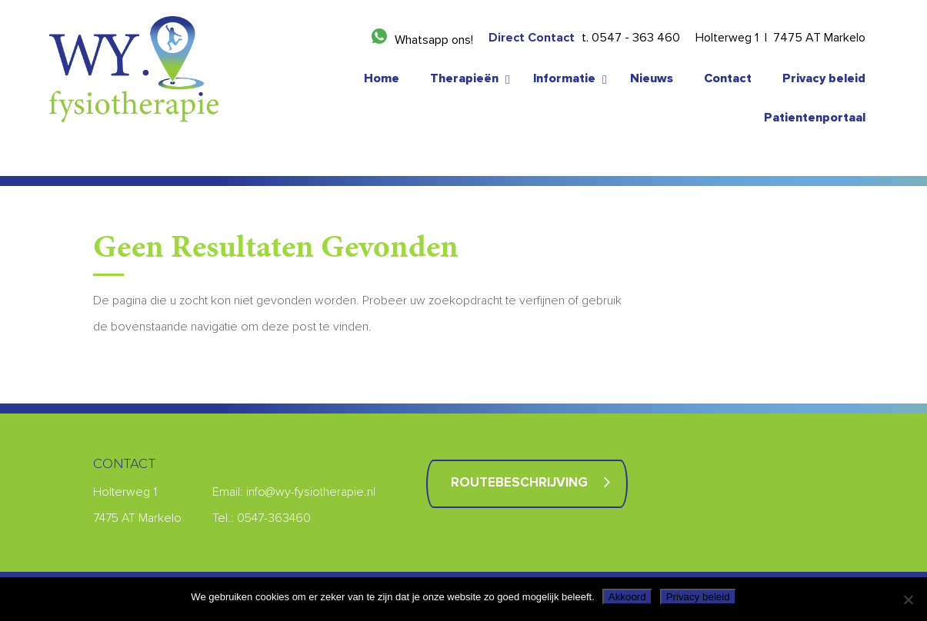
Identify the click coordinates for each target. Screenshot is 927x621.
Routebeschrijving (519, 483)
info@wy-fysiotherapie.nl (310, 492)
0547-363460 (274, 518)
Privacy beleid (698, 597)
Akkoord (627, 597)
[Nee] (907, 599)
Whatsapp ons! (434, 40)
